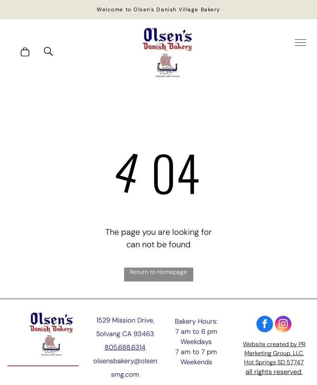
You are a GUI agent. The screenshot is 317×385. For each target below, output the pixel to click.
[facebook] (264, 325)
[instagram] (283, 325)
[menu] (300, 42)
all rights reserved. (274, 371)
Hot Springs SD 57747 (274, 362)
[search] (48, 52)
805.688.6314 (125, 347)
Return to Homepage (158, 272)
